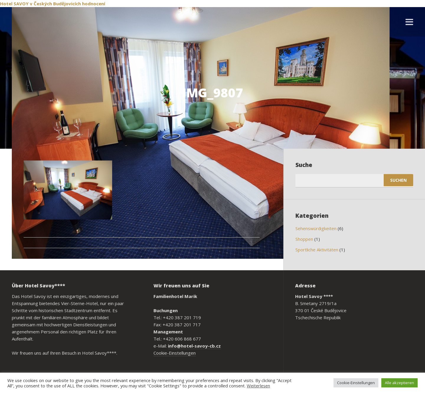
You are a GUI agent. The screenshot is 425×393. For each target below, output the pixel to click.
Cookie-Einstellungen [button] (356, 382)
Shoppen (304, 239)
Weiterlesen (258, 386)
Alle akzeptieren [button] (399, 382)
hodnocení (93, 3)
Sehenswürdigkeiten (315, 228)
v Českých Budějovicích (55, 3)
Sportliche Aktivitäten (316, 250)
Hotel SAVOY (14, 3)
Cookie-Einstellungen (174, 353)
